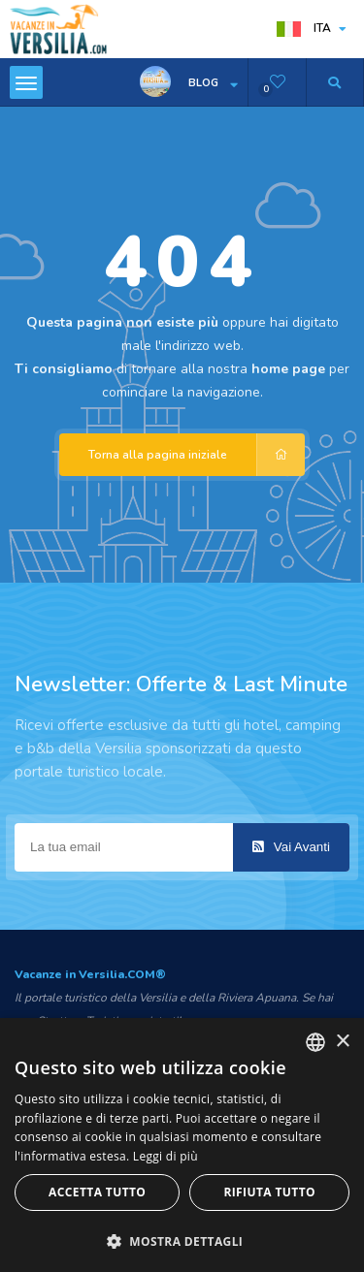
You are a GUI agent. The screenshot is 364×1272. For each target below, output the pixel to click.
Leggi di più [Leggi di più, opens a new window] (165, 1156)
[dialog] (182, 1145)
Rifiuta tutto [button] (269, 1192)
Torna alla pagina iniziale (196, 454)
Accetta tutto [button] (97, 1192)
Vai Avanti (291, 847)
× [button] (342, 1041)
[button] (182, 1240)
